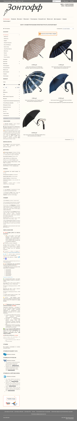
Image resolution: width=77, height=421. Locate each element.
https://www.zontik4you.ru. (10, 124)
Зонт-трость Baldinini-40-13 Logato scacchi (34, 102)
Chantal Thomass (7, 42)
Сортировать (59, 28)
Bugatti (5, 40)
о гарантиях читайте (11, 194)
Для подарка (57, 19)
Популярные (33, 19)
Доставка (14, 1)
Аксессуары (7, 21)
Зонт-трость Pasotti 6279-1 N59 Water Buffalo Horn (34, 138)
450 (6, 87)
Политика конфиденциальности (38, 414)
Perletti (5, 55)
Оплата (19, 1)
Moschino (6, 50)
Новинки (13, 19)
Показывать (68, 143)
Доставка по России (8, 411)
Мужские (26, 19)
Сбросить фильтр (11, 118)
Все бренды (6, 19)
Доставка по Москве (18, 411)
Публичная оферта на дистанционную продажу (62, 411)
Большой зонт (42, 19)
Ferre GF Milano (7, 44)
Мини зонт (50, 19)
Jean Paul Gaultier (8, 48)
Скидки (64, 19)
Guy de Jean (6, 46)
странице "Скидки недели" (14, 200)
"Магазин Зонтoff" (70, 417)
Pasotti (5, 53)
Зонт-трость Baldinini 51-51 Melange (34, 68)
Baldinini (6, 36)
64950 (18, 87)
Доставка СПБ (27, 411)
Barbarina (6, 38)
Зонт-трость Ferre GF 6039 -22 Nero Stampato (61, 68)
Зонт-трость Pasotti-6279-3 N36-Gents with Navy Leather (61, 103)
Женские (20, 19)
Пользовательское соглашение (43, 411)
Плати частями (7, 1)
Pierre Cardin (7, 57)
